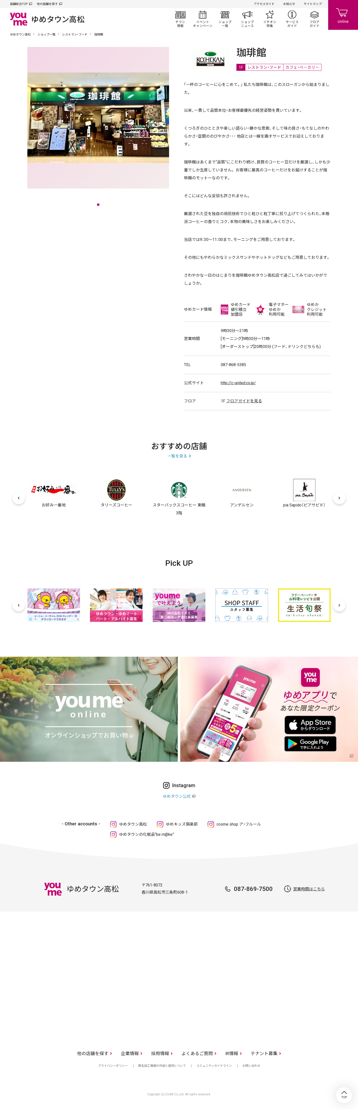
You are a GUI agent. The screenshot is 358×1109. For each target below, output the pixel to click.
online (343, 15)
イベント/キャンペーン (202, 19)
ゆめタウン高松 (20, 34)
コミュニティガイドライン (214, 1066)
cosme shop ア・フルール (239, 824)
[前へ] (18, 498)
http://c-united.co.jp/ (238, 383)
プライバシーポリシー (113, 1066)
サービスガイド (292, 19)
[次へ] (339, 498)
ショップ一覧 (225, 19)
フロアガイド (314, 19)
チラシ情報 (180, 19)
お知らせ (289, 4)
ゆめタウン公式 (177, 796)
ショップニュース (247, 19)
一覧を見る (177, 456)
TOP (344, 1095)
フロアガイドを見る (244, 401)
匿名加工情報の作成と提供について (162, 1066)
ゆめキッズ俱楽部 (182, 824)
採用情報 (160, 1053)
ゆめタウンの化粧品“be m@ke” (146, 834)
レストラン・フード (75, 34)
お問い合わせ (251, 1066)
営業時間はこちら (309, 889)
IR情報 (231, 1053)
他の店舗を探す (47, 4)
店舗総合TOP (19, 4)
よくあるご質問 (197, 1053)
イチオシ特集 (270, 19)
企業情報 (130, 1053)
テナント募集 (264, 1053)
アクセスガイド (264, 4)
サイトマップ (313, 4)
